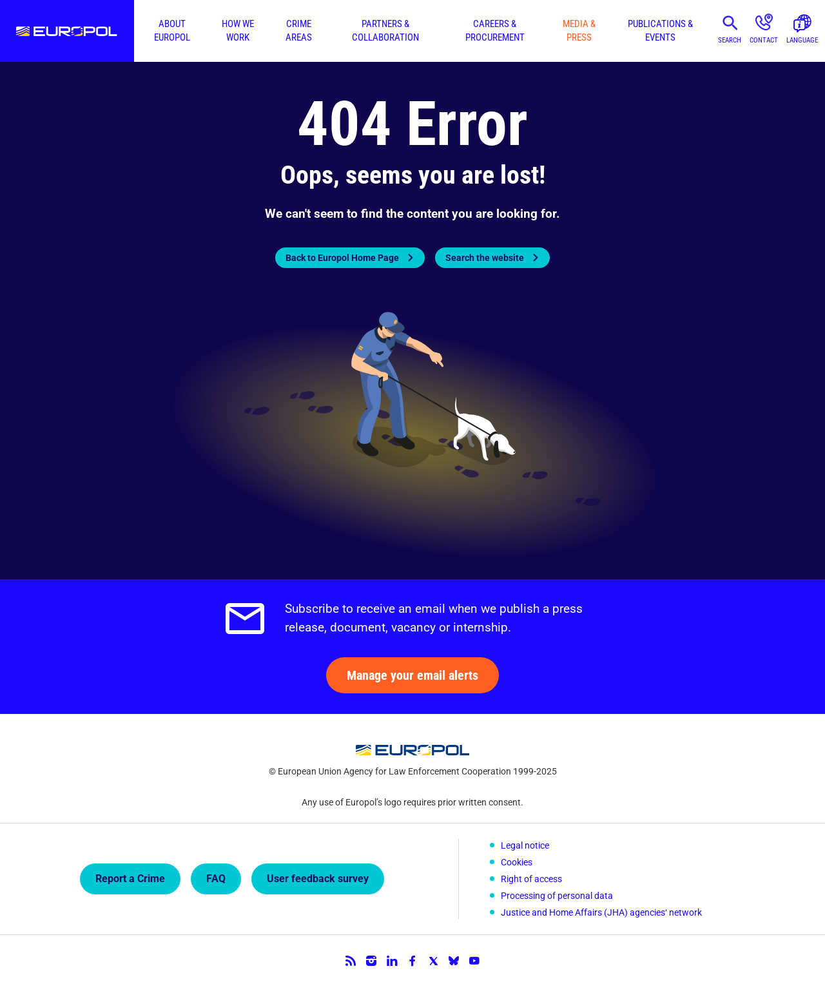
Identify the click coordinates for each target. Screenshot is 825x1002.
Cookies (516, 862)
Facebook (412, 960)
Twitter (433, 960)
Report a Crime (130, 878)
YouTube (474, 960)
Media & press (579, 30)
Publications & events (660, 30)
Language (802, 40)
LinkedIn (392, 960)
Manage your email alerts (412, 675)
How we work (238, 30)
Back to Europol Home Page (342, 258)
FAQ (216, 878)
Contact (764, 40)
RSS (350, 960)
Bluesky (453, 960)
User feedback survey (318, 878)
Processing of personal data (557, 896)
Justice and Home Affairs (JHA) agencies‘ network (601, 912)
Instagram (371, 960)
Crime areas (299, 30)
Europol (67, 31)
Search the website (484, 258)
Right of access (531, 879)
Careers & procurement (495, 30)
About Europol (172, 30)
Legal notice (525, 845)
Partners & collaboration (385, 30)
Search (729, 40)
